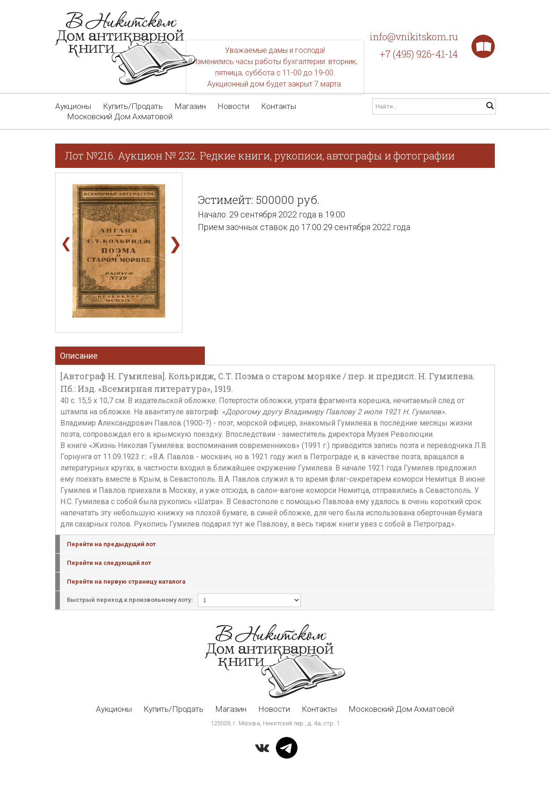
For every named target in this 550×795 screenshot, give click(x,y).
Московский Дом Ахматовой (120, 116)
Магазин (190, 106)
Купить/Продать (133, 106)
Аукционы (73, 106)
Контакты (278, 106)
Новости (233, 106)
